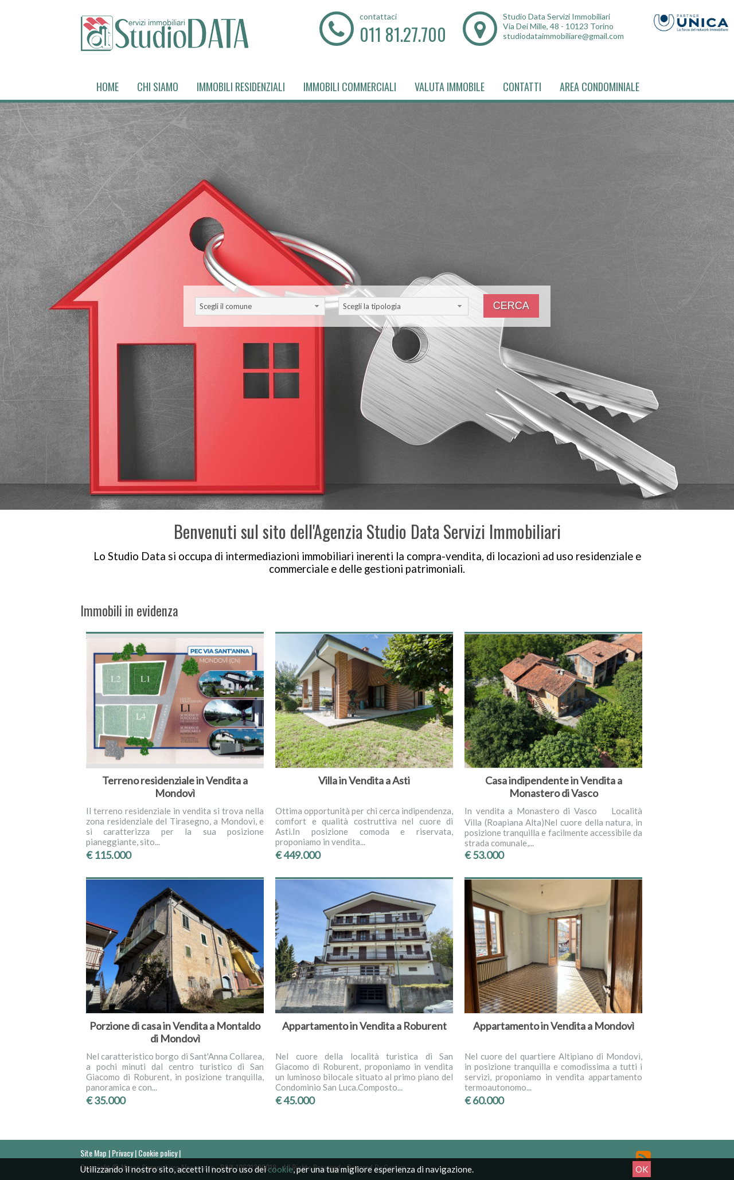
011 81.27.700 (403, 34)
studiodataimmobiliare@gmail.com (563, 36)
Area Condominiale (599, 86)
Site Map (93, 1153)
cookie (280, 1169)
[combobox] (260, 306)
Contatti (522, 86)
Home (107, 86)
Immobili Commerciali (349, 86)
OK (641, 1169)
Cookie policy (157, 1153)
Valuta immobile (450, 86)
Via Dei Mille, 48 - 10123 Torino (558, 26)
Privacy (122, 1153)
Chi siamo (157, 86)
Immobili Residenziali (241, 86)
